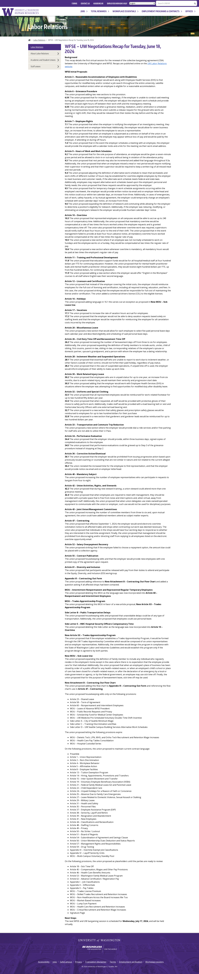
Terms (113, 961)
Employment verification (130, 961)
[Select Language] (142, 3)
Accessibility (44, 961)
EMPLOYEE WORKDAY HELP (117, 3)
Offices (190, 11)
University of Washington (99, 940)
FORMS (74, 3)
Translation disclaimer (96, 961)
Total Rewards (100, 11)
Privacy (78, 961)
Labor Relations (39, 40)
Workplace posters (154, 961)
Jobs (84, 11)
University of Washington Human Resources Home (20, 12)
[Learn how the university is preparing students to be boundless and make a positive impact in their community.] (99, 948)
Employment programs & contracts (162, 11)
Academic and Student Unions (45, 60)
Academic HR (98, 3)
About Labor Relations (45, 53)
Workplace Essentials (125, 11)
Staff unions (45, 66)
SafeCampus (66, 961)
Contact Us (85, 3)
